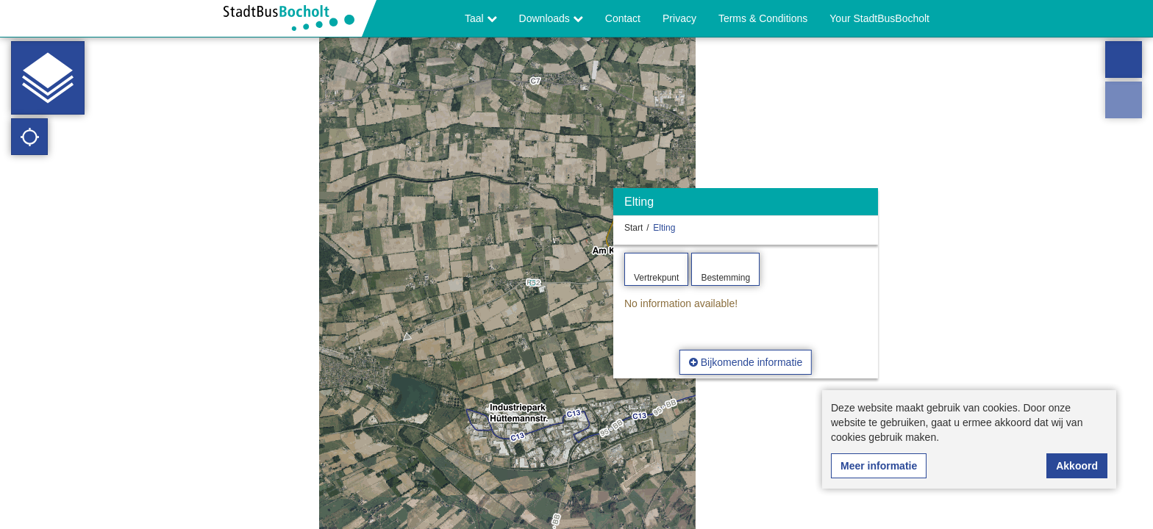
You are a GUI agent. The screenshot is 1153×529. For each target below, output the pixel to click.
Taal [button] (481, 18)
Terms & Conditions (762, 18)
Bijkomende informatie (745, 362)
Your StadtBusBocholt (879, 18)
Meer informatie (878, 466)
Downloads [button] (551, 18)
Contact (622, 18)
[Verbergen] (865, 205)
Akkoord (1077, 466)
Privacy (679, 18)
